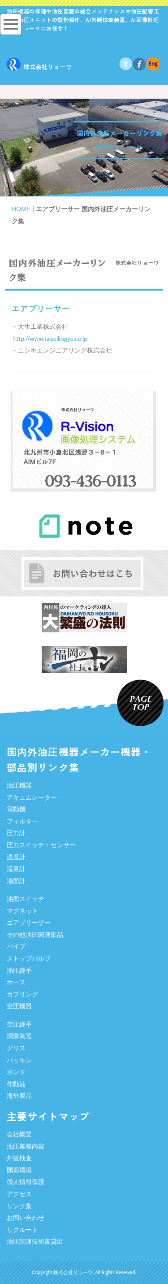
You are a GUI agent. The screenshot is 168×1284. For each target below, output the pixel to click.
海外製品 (19, 1096)
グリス (16, 1048)
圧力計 (16, 833)
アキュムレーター (32, 797)
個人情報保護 (25, 1182)
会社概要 (19, 1134)
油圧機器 (19, 785)
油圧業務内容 (25, 1146)
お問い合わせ (25, 1218)
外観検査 (19, 1158)
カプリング (22, 994)
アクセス (19, 1194)
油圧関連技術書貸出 (35, 1241)
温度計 (16, 857)
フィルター (22, 821)
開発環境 (19, 1170)
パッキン (19, 1060)
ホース (16, 982)
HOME (21, 209)
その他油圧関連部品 (35, 935)
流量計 (16, 869)
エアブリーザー (29, 922)
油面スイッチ (25, 899)
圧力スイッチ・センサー (41, 845)
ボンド (16, 1072)
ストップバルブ (29, 958)
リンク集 (19, 1206)
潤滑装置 (19, 1036)
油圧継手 (19, 970)
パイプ (16, 946)
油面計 (16, 881)
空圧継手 (19, 1024)
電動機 (16, 809)
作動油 (16, 1084)
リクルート (22, 1230)
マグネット (22, 911)
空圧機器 (19, 1006)
